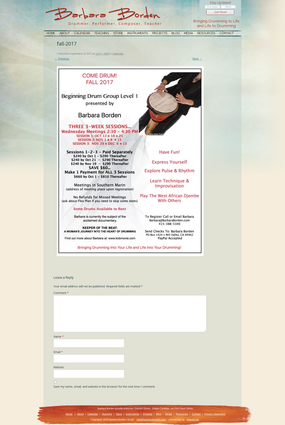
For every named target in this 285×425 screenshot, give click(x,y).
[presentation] (83, 399)
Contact (226, 33)
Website (58, 367)
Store (118, 33)
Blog (176, 33)
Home (51, 33)
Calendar (82, 33)
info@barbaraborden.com (151, 419)
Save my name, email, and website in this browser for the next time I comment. (104, 386)
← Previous (62, 59)
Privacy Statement (214, 414)
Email (58, 352)
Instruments (137, 33)
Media (188, 33)
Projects (159, 33)
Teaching (101, 33)
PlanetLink (193, 419)
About (65, 33)
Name (58, 336)
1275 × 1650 (102, 53)
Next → (197, 59)
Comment (61, 293)
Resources (206, 33)
